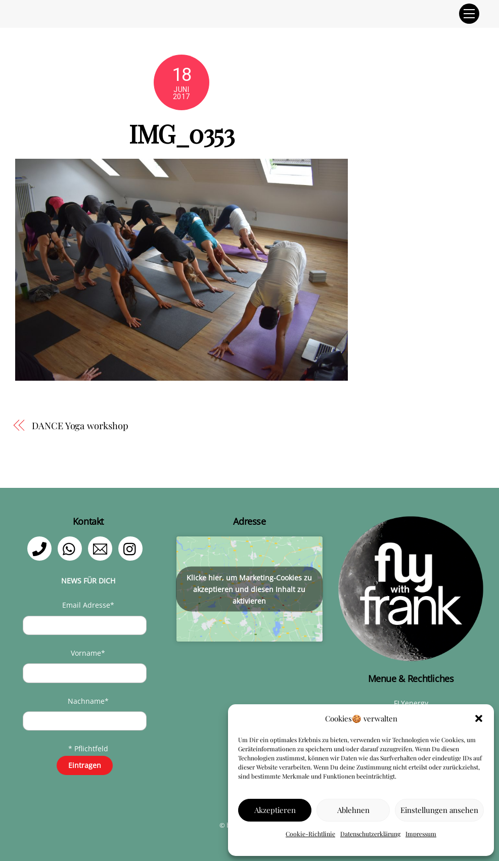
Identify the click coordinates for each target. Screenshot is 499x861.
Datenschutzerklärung (370, 834)
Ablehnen (353, 810)
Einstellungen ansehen (439, 810)
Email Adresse (88, 605)
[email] (102, 548)
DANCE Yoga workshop (80, 425)
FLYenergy (411, 703)
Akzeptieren (275, 810)
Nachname (88, 701)
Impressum (420, 834)
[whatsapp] (71, 548)
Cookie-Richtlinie (310, 834)
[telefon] (41, 548)
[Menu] (469, 14)
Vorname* (88, 653)
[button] (479, 718)
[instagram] (132, 548)
